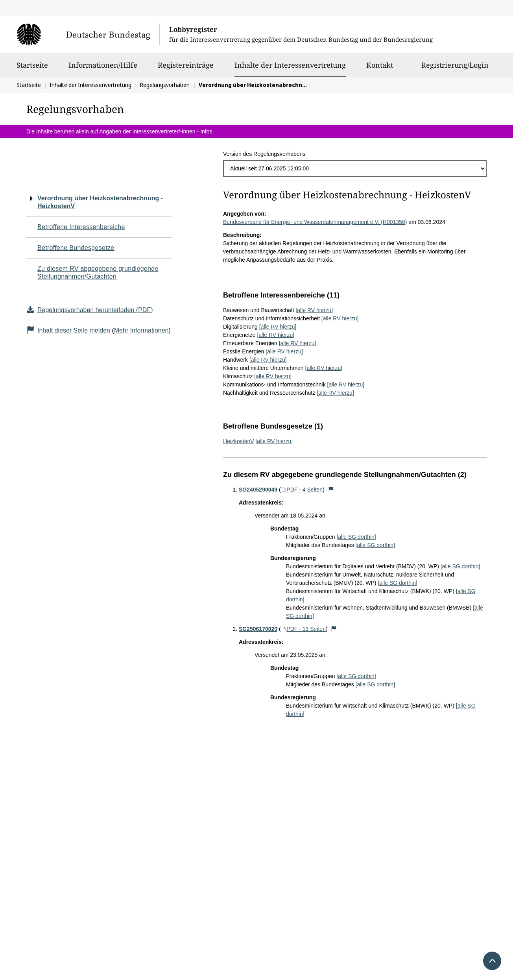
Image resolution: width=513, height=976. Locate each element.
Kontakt (379, 68)
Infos (206, 131)
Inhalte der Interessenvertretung (290, 65)
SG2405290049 (258, 489)
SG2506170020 (258, 629)
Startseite (32, 68)
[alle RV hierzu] (314, 310)
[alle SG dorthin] (356, 537)
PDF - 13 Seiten (303, 629)
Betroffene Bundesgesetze (75, 247)
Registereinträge (186, 68)
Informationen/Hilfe (102, 68)
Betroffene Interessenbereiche (81, 227)
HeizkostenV (238, 441)
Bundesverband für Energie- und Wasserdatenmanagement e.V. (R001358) (315, 222)
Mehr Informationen (141, 330)
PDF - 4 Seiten (302, 489)
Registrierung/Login (454, 68)
